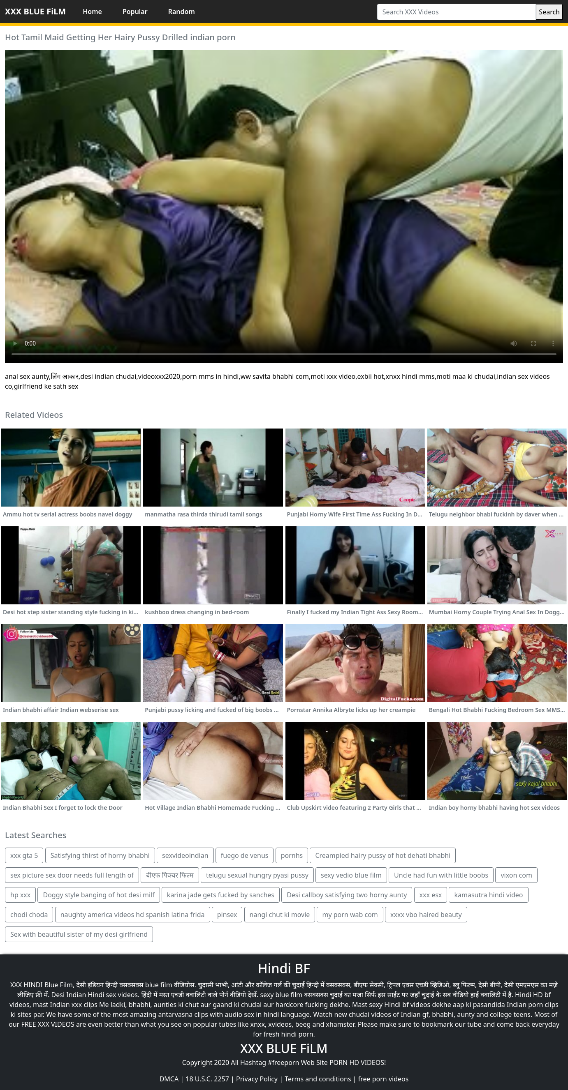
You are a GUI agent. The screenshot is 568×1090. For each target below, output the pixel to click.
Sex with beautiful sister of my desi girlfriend (79, 934)
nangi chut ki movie (280, 914)
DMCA (169, 1078)
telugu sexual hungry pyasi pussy (257, 875)
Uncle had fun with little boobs (441, 875)
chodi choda (29, 914)
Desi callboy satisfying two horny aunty (347, 894)
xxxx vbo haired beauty (426, 914)
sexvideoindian (185, 855)
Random (181, 11)
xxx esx (431, 894)
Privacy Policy (257, 1078)
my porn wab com (350, 914)
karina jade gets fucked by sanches (220, 894)
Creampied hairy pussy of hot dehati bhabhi (382, 855)
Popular (135, 11)
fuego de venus (245, 855)
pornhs (292, 855)
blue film (158, 984)
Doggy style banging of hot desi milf (98, 894)
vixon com (516, 875)
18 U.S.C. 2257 (207, 1078)
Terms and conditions (318, 1078)
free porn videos (383, 1078)
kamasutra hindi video (488, 894)
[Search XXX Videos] (456, 12)
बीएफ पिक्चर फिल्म (169, 875)
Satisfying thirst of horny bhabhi (100, 855)
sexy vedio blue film (351, 875)
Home (92, 11)
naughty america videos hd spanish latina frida (132, 914)
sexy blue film (281, 994)
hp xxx (20, 894)
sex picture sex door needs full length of (72, 875)
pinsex (227, 914)
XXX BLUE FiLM (35, 11)
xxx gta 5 (24, 855)
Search (549, 11)
